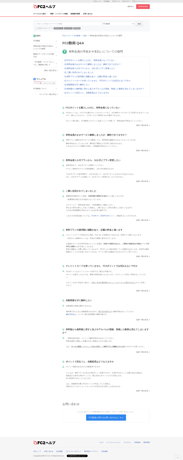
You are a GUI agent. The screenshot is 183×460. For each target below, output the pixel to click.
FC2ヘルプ (66, 36)
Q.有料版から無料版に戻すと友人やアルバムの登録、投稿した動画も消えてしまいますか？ (104, 89)
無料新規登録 (143, 6)
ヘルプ (101, 442)
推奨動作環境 (75, 14)
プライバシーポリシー (73, 451)
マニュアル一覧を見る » (48, 94)
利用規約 (137, 442)
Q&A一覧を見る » (143, 125)
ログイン (130, 6)
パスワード (68, 28)
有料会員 (77, 28)
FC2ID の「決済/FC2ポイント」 (104, 216)
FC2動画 (107, 1)
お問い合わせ (87, 14)
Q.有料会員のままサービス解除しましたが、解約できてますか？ (93, 64)
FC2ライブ (115, 1)
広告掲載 (104, 451)
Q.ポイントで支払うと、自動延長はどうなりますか (87, 93)
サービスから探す (40, 14)
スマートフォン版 (49, 83)
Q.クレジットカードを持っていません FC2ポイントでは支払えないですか (97, 81)
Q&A (85, 36)
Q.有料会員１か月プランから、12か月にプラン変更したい (90, 68)
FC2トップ (97, 1)
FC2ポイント (58, 28)
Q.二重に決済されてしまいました (79, 72)
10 (118, 24)
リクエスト (127, 442)
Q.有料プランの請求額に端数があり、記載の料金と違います (91, 76)
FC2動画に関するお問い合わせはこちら (106, 418)
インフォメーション (113, 442)
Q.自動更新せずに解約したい (77, 85)
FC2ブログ (126, 1)
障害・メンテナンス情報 (59, 14)
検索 (139, 24)
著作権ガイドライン (91, 451)
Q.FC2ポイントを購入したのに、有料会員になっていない (90, 60)
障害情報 (146, 442)
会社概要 (59, 451)
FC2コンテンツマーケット (141, 1)
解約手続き (70, 314)
